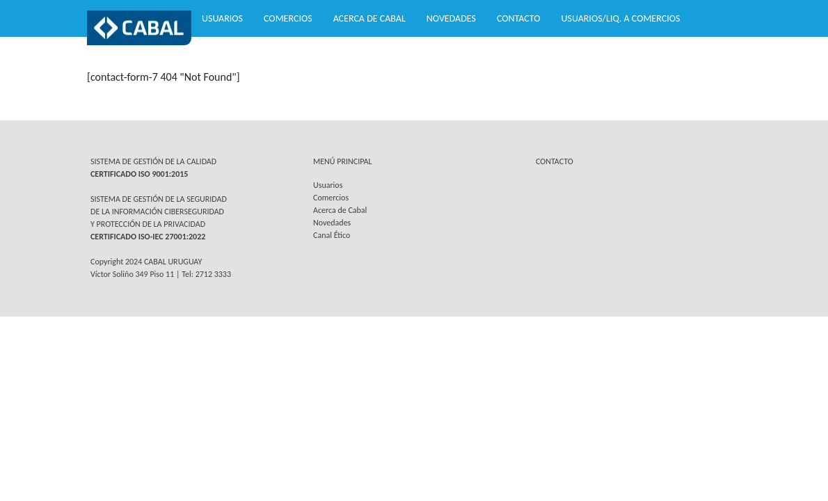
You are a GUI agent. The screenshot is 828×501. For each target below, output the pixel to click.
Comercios (288, 18)
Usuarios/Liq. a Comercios (621, 18)
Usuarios (222, 18)
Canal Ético (331, 235)
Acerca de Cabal (369, 18)
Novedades (451, 18)
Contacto (519, 18)
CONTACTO (554, 161)
